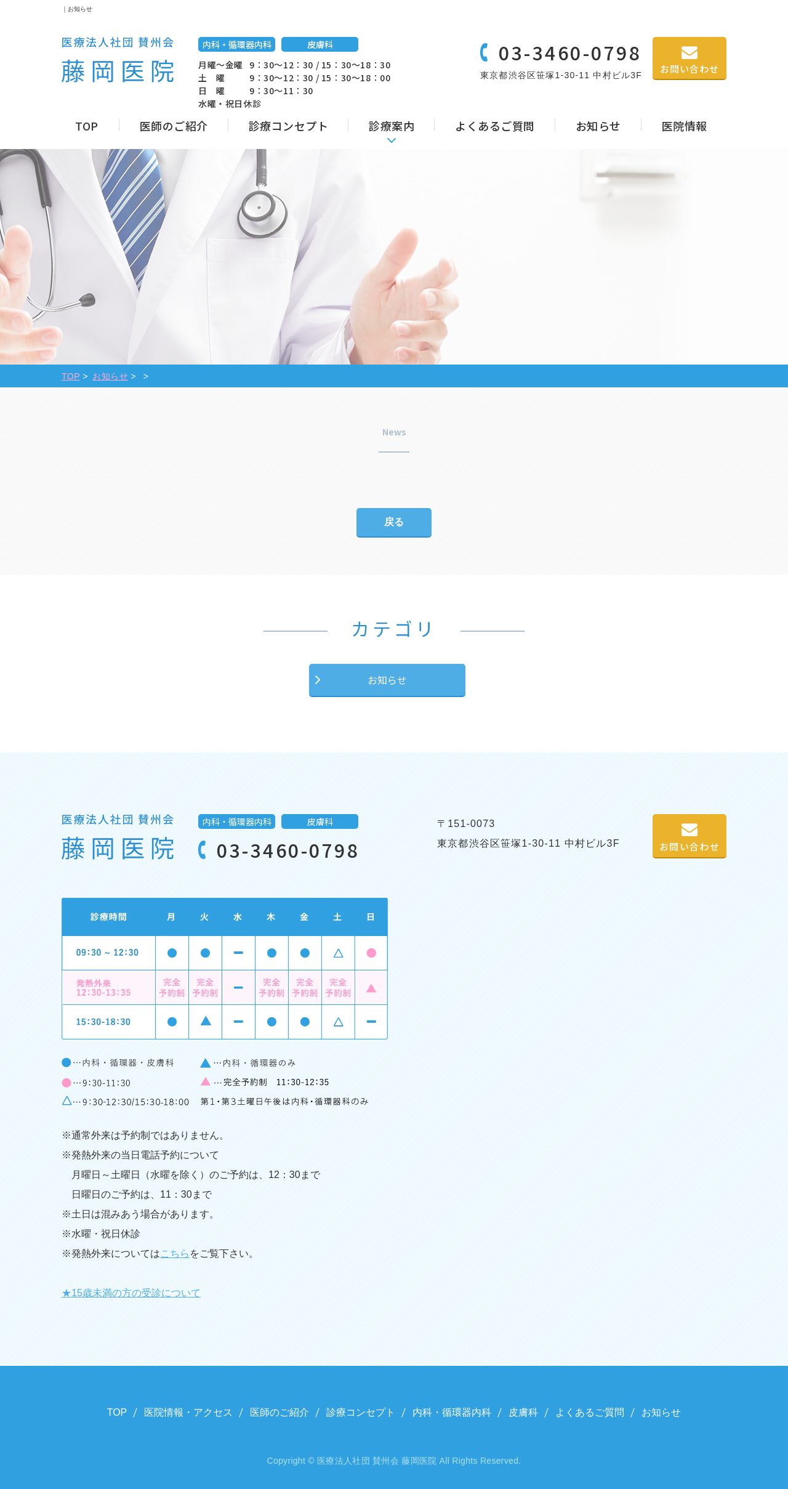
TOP (86, 126)
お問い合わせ (689, 68)
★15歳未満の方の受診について (131, 1293)
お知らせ (598, 126)
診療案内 (391, 126)
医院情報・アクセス (188, 1412)
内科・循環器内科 (451, 1412)
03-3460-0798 (570, 52)
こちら (175, 1253)
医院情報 (684, 126)
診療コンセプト (289, 126)
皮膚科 (523, 1412)
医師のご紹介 (174, 126)
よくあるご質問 (495, 126)
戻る (394, 522)
